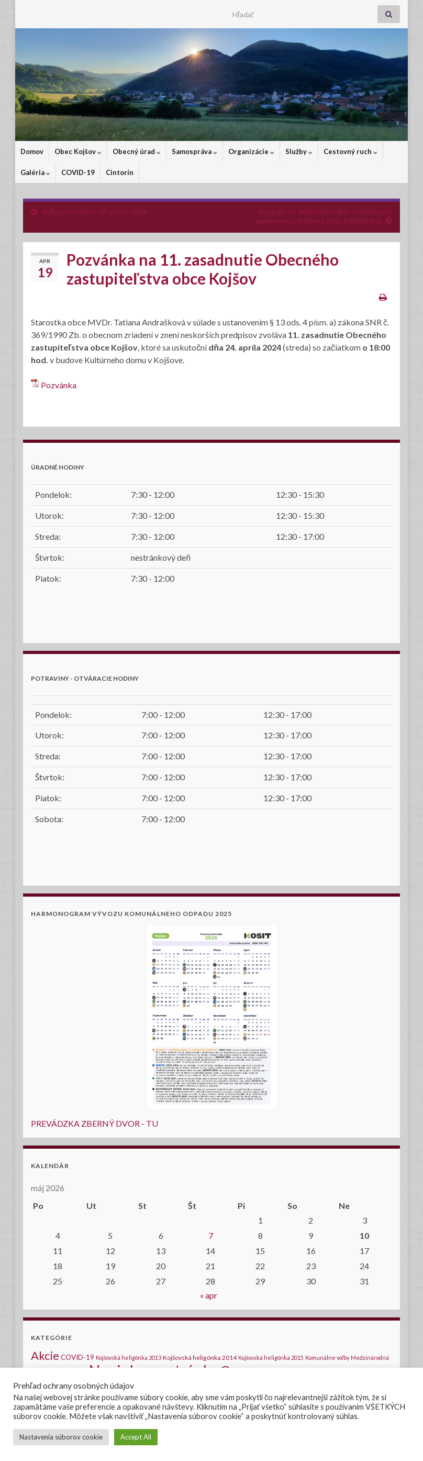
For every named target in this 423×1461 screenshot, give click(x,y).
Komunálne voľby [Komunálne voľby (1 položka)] (327, 1357)
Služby (299, 151)
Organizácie (251, 151)
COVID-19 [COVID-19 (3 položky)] (77, 1357)
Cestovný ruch (350, 151)
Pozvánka (58, 385)
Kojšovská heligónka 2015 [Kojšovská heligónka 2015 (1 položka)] (271, 1357)
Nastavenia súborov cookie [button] (61, 1437)
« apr (208, 1295)
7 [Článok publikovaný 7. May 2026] (210, 1235)
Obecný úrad (137, 151)
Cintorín (119, 172)
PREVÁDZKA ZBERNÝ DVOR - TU (94, 1123)
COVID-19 (78, 172)
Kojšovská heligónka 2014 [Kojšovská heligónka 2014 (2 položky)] (200, 1357)
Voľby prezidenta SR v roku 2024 (94, 211)
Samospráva (194, 151)
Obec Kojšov (78, 151)
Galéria (35, 172)
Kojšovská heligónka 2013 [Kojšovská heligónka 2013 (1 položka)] (128, 1357)
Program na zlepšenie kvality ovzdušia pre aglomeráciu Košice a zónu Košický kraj (324, 216)
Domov (31, 151)
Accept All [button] (135, 1437)
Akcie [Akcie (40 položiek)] (45, 1355)
